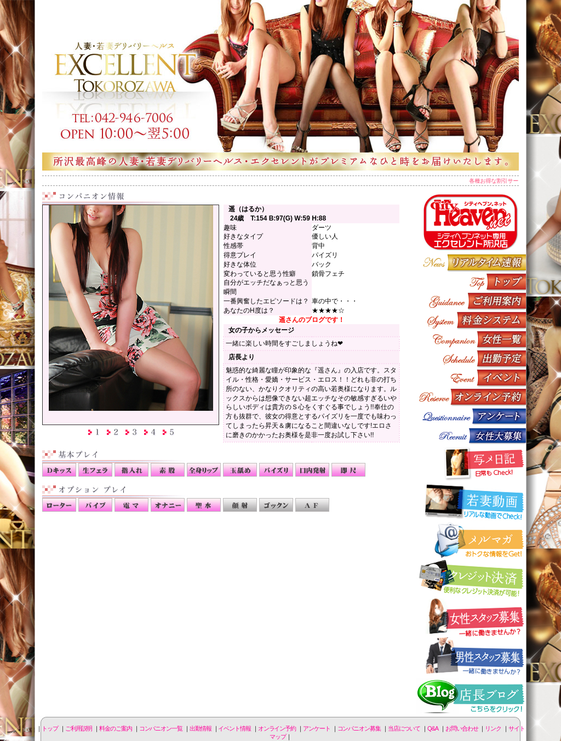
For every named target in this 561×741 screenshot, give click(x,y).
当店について (404, 728)
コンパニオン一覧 (471, 339)
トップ (50, 728)
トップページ (471, 281)
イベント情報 (471, 377)
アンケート (471, 416)
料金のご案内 (471, 320)
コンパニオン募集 (471, 435)
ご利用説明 (471, 300)
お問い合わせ (461, 728)
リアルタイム (471, 262)
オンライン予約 (471, 396)
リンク (493, 728)
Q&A (432, 728)
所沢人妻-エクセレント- (280, 85)
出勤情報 (471, 358)
